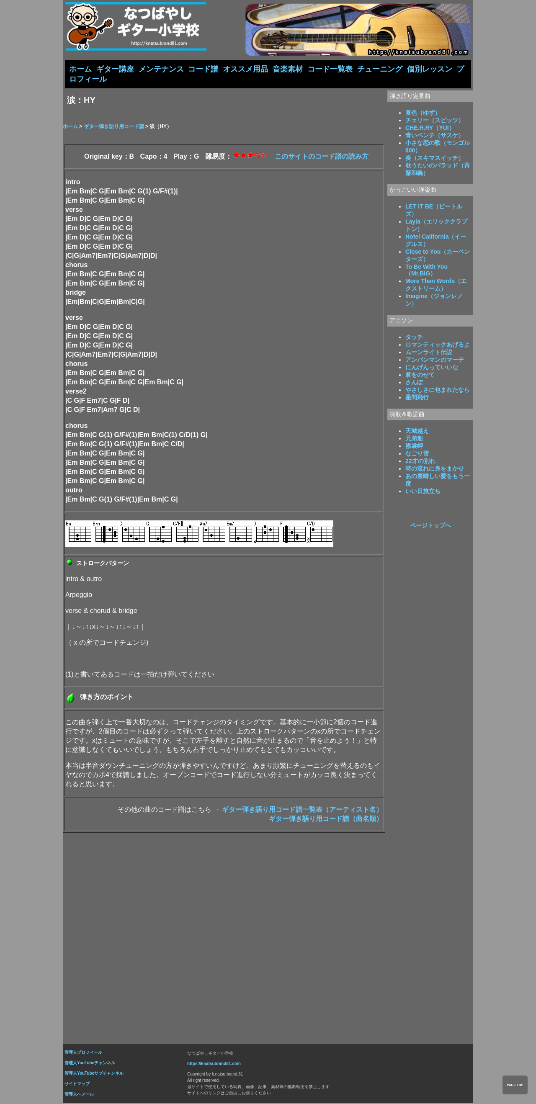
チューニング (379, 69)
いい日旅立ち (423, 492)
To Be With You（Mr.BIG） (426, 271)
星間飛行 (417, 398)
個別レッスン (429, 69)
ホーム (80, 69)
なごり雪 (417, 454)
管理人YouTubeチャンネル (89, 1063)
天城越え (417, 431)
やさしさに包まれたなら (437, 390)
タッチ (414, 338)
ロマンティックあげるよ (437, 345)
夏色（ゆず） (423, 113)
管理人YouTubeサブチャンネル (94, 1074)
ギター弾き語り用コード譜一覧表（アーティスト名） (302, 810)
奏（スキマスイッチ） (434, 158)
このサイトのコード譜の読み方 (321, 157)
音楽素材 (288, 69)
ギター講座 (115, 69)
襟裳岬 (414, 446)
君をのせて (420, 375)
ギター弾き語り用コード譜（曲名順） (326, 819)
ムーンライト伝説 (428, 353)
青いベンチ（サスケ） (434, 136)
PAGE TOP (515, 1085)
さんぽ (414, 383)
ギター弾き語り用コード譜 (114, 127)
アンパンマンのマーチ (434, 360)
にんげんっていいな (431, 368)
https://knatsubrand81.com (214, 1064)
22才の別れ (420, 461)
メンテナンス (161, 69)
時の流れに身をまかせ (434, 469)
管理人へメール (79, 1095)
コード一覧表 (330, 69)
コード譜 (203, 69)
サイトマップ (77, 1084)
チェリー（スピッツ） (434, 121)
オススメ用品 (245, 69)
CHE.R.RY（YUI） (430, 128)
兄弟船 (414, 439)
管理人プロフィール (83, 1053)
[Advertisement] (268, 936)
